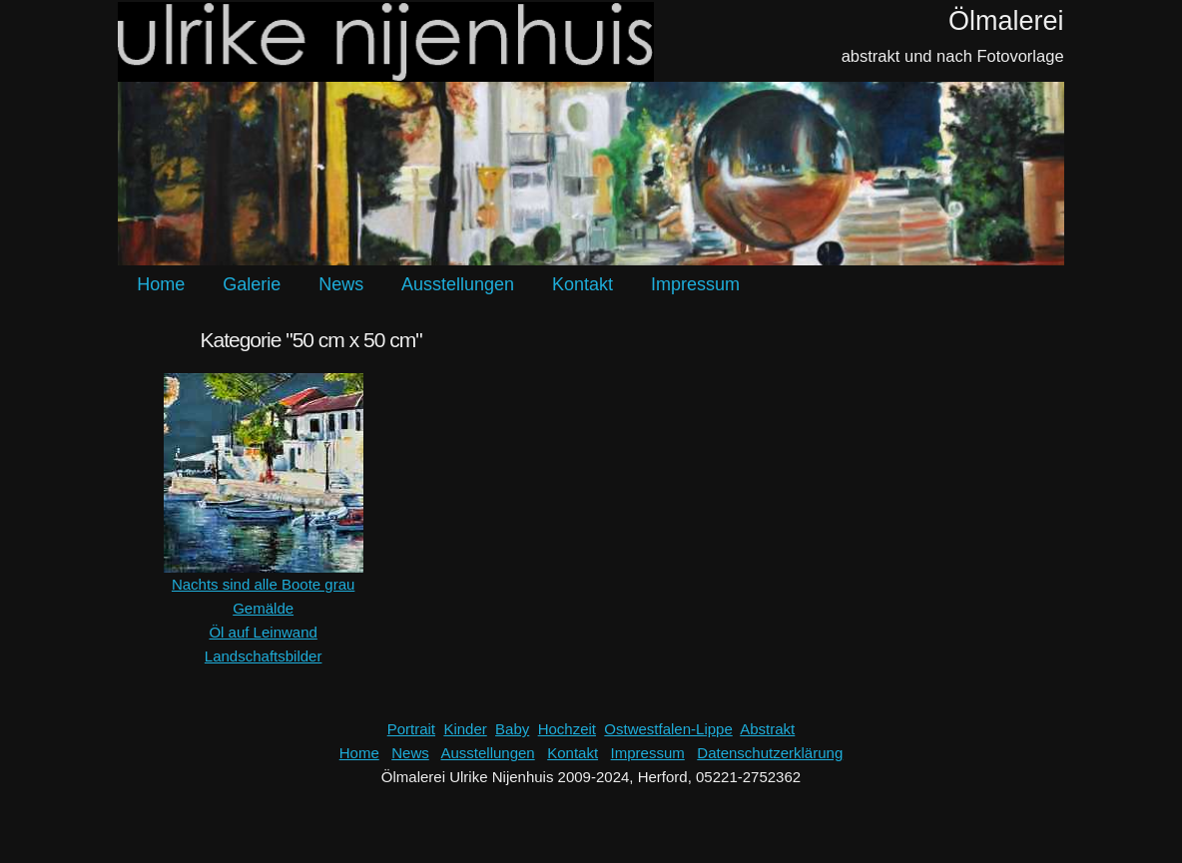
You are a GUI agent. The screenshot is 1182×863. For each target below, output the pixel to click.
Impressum (695, 284)
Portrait (411, 728)
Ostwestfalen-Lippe (668, 728)
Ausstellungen (457, 284)
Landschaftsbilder (263, 655)
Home (161, 284)
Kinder (464, 728)
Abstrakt (767, 728)
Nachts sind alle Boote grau (263, 584)
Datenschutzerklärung (770, 752)
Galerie (252, 284)
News (340, 284)
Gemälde (263, 608)
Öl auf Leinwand (262, 632)
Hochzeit (567, 728)
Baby (512, 728)
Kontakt (582, 284)
